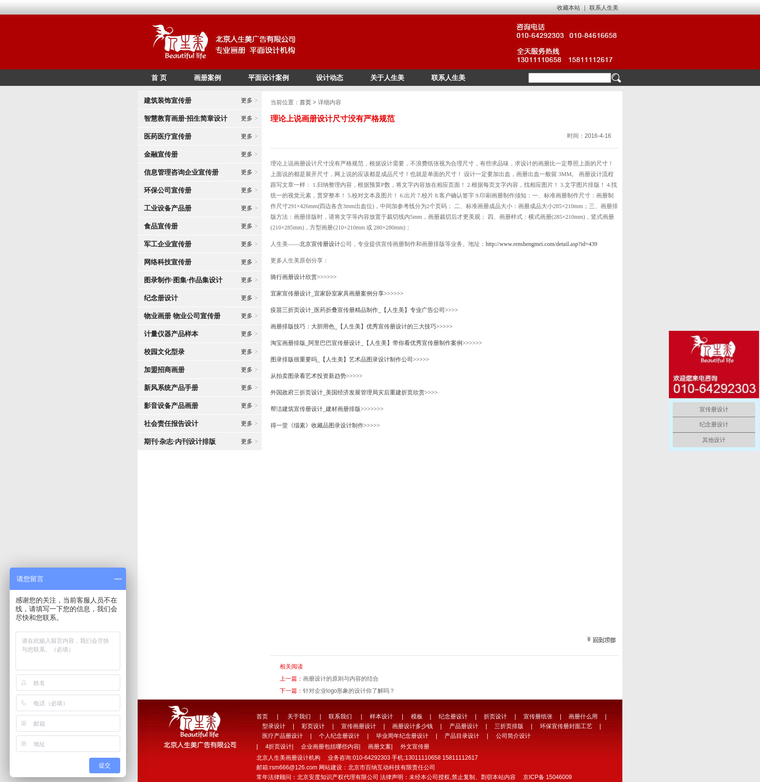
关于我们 (299, 716)
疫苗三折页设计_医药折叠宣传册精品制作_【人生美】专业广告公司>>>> (364, 310)
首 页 (159, 77)
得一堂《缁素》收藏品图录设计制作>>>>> (325, 425)
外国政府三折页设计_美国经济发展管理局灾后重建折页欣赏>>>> (354, 392)
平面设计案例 (268, 77)
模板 (417, 716)
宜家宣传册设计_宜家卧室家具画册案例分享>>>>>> (337, 293)
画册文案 (379, 746)
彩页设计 (313, 726)
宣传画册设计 (358, 726)
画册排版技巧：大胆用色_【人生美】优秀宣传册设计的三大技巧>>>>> (361, 326)
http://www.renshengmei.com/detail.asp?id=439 (541, 244)
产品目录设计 (461, 736)
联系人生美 (603, 7)
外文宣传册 (414, 746)
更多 (249, 100)
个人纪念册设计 (339, 736)
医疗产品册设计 (282, 736)
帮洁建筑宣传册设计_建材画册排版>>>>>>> (326, 409)
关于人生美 (387, 77)
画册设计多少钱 (412, 726)
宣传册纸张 (538, 716)
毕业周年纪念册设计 (402, 736)
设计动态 (329, 77)
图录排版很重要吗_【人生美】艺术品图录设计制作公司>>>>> (349, 359)
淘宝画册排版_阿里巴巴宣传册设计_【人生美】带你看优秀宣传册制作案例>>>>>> (376, 343)
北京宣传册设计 (320, 244)
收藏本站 (568, 7)
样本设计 (381, 716)
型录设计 (273, 726)
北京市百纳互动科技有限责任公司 (391, 767)
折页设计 (495, 716)
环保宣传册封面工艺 (566, 726)
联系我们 (340, 716)
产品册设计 (463, 726)
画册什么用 (583, 716)
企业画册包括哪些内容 (330, 746)
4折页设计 (278, 746)
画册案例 (207, 77)
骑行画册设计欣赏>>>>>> (303, 277)
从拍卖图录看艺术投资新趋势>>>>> (316, 376)
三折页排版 (508, 726)
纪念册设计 (453, 716)
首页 (305, 102)
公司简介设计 (513, 736)
